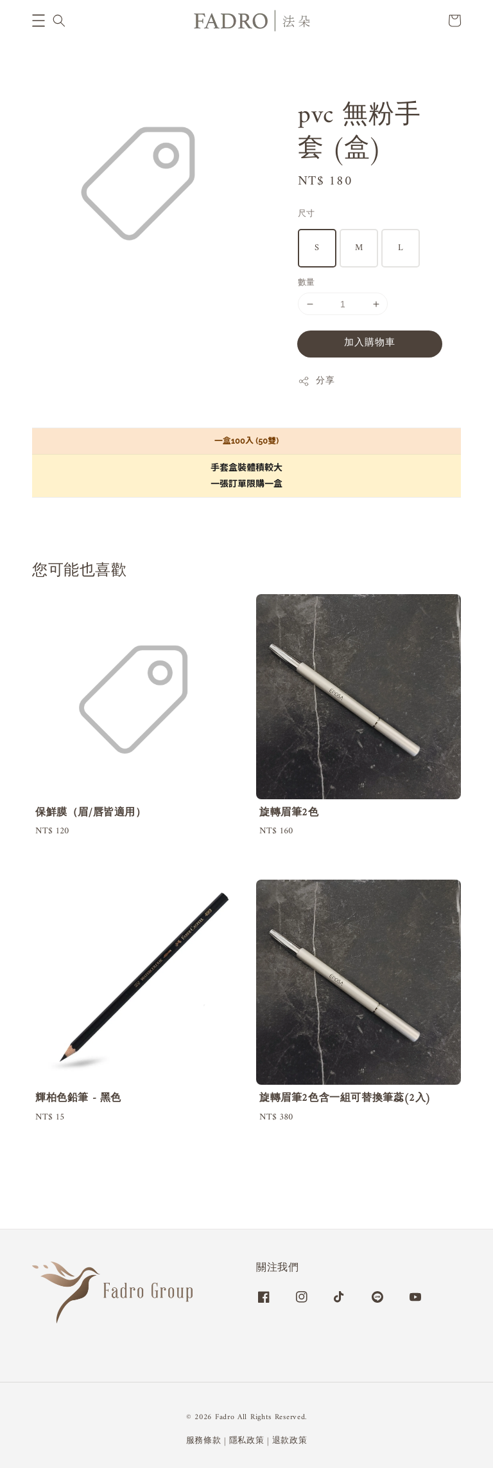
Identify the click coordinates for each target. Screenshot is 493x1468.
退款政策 (289, 1440)
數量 (306, 282)
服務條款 (203, 1440)
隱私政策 (246, 1440)
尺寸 (306, 214)
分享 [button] (316, 381)
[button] (38, 20)
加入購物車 (369, 343)
